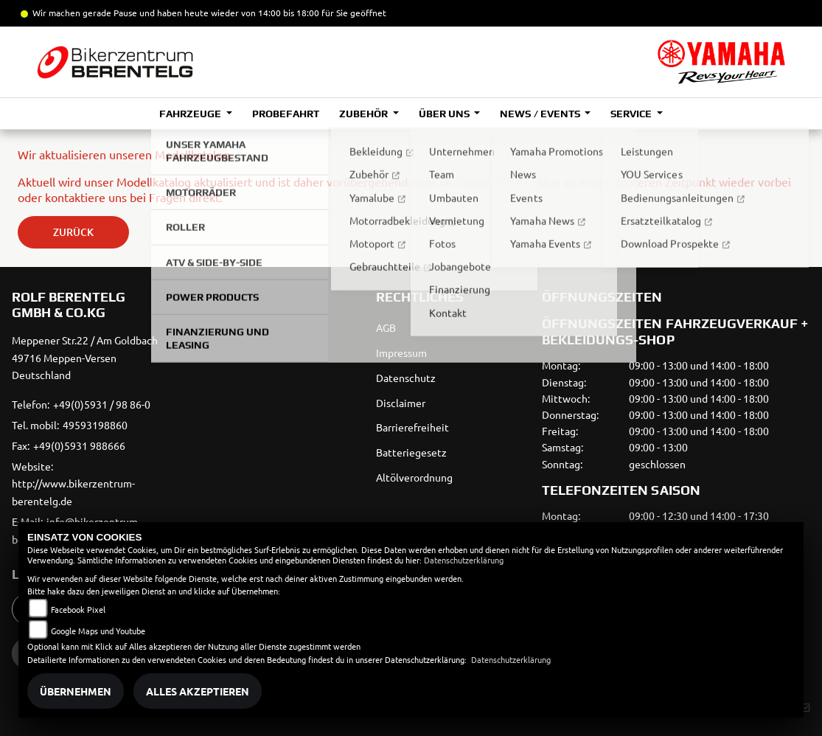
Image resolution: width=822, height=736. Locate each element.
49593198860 (95, 424)
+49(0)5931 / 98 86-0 (101, 404)
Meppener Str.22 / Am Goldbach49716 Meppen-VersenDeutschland (85, 357)
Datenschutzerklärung (464, 560)
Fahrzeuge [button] (191, 113)
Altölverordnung (414, 477)
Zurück (73, 232)
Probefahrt (285, 113)
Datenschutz (406, 377)
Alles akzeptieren (197, 691)
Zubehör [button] (364, 113)
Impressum (401, 352)
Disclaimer (400, 402)
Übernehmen (75, 691)
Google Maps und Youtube (98, 630)
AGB (386, 327)
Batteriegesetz (411, 452)
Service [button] (632, 113)
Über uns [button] (445, 113)
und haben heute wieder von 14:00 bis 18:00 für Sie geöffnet (261, 12)
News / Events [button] (541, 113)
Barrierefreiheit (412, 427)
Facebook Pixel (78, 609)
